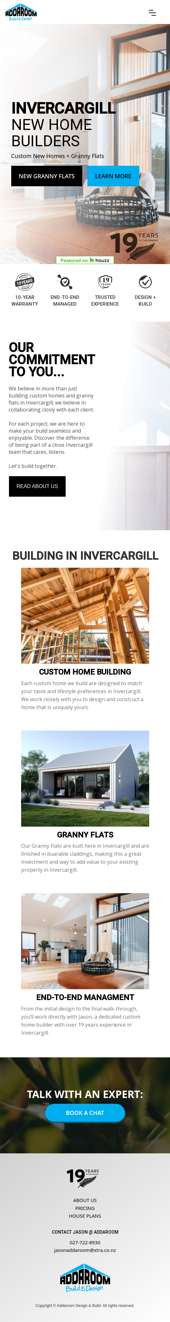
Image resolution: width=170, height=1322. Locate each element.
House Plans (85, 1216)
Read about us (37, 486)
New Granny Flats (47, 176)
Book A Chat (85, 1113)
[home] (21, 12)
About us (85, 1200)
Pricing (84, 1208)
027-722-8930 (85, 1242)
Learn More (113, 176)
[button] (152, 13)
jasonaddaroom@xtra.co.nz (85, 1250)
